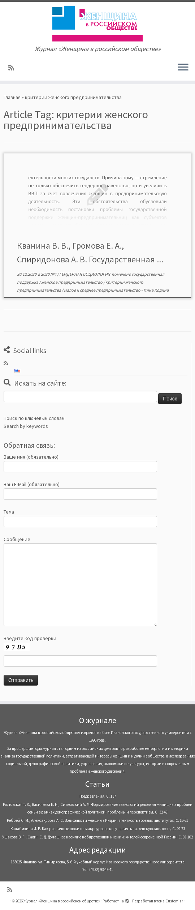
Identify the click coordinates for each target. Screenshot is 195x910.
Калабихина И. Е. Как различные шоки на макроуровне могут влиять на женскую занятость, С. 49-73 (97, 828)
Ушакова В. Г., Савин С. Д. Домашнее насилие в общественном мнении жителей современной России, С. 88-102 (97, 837)
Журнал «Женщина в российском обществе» (61, 900)
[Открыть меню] (183, 67)
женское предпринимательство (72, 282)
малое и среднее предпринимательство (102, 290)
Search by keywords (26, 426)
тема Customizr (169, 900)
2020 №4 (49, 274)
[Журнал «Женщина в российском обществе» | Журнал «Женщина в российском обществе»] (97, 23)
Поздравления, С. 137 (97, 796)
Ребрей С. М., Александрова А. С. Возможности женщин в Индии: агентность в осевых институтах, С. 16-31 (97, 820)
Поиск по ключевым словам (34, 418)
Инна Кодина (156, 290)
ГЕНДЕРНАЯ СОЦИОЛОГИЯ (85, 274)
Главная (12, 97)
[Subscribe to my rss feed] (13, 68)
